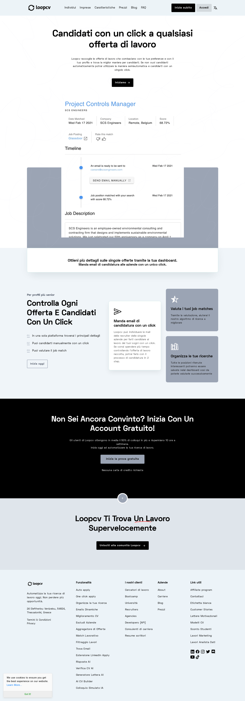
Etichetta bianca (200, 603)
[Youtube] (192, 658)
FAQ (143, 8)
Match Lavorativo (87, 636)
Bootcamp (131, 596)
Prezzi (123, 8)
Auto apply (83, 590)
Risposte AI (83, 662)
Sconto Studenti (201, 629)
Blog (134, 8)
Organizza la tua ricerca (91, 603)
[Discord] (213, 653)
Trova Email (83, 649)
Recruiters (131, 610)
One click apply (86, 596)
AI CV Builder (84, 681)
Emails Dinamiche (87, 610)
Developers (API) (135, 623)
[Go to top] (122, 498)
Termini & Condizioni (39, 620)
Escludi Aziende (86, 623)
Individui (70, 8)
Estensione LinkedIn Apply (93, 655)
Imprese (85, 8)
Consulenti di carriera (139, 629)
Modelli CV (197, 623)
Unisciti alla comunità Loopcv (122, 545)
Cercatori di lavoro (137, 590)
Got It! (28, 694)
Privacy (31, 623)
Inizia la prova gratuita (122, 459)
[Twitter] (208, 653)
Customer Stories (201, 610)
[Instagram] (203, 653)
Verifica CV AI (84, 668)
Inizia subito (183, 8)
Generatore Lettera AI (90, 675)
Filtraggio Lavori (86, 642)
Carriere (163, 596)
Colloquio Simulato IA (89, 688)
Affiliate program (201, 590)
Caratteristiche (105, 8)
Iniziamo (122, 82)
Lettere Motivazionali (203, 616)
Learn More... (14, 685)
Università (131, 603)
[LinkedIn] (192, 653)
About (162, 590)
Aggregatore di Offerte (91, 629)
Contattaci (197, 596)
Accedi (204, 8)
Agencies (130, 616)
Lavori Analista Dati (202, 642)
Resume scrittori (135, 636)
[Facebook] (197, 653)
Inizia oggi (37, 364)
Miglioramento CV (87, 616)
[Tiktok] (197, 658)
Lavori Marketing (201, 636)
